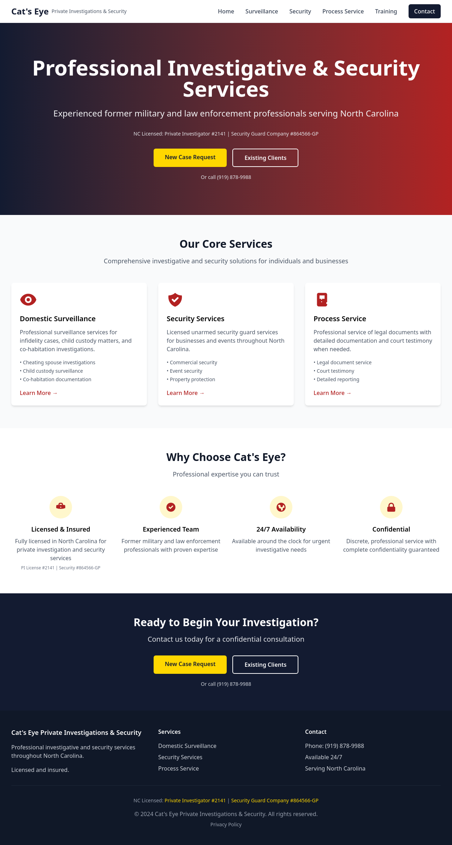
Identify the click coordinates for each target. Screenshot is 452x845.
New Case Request (190, 157)
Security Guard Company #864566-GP (275, 133)
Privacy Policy (226, 824)
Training (386, 11)
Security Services (180, 757)
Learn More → (39, 393)
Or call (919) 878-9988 (226, 177)
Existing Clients (265, 158)
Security (300, 11)
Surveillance (261, 11)
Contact (424, 11)
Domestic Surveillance (187, 746)
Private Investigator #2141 (195, 133)
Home (226, 11)
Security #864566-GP (79, 568)
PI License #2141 (38, 568)
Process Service (343, 11)
